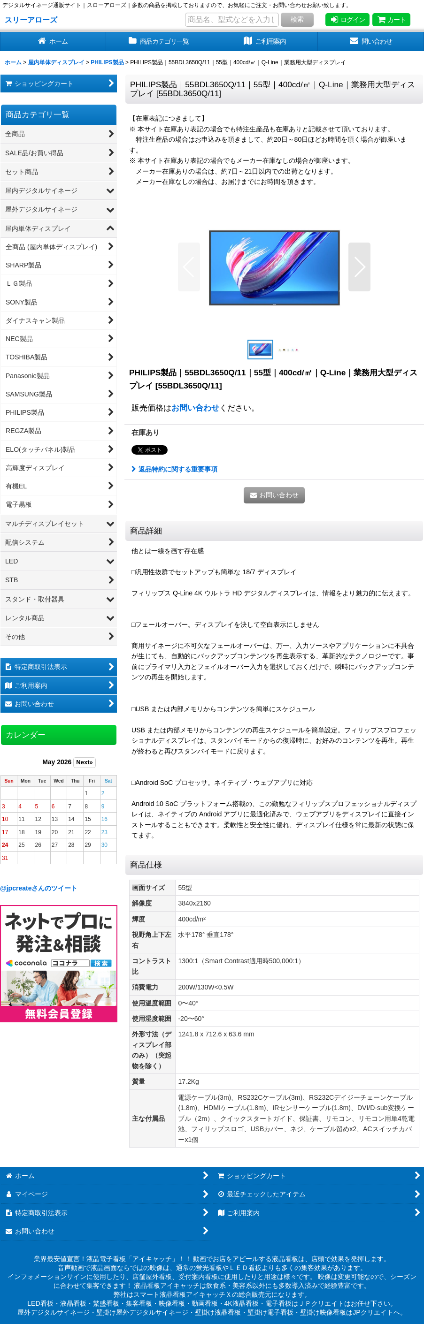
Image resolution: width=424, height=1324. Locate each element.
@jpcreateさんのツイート (39, 888)
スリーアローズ (31, 19)
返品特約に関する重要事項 (174, 469)
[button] (189, 267)
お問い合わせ (195, 407)
